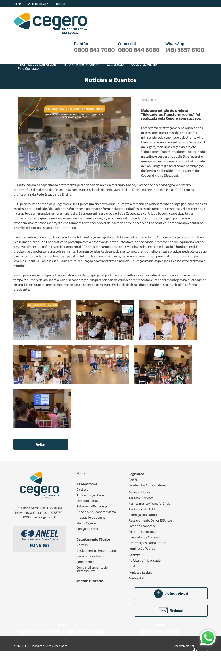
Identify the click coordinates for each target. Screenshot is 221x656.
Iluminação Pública (142, 548)
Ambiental (136, 578)
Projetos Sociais (140, 572)
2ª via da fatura (89, 68)
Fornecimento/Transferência (149, 503)
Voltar (40, 444)
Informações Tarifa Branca (148, 543)
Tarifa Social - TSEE (142, 509)
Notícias (61, 3)
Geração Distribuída (90, 556)
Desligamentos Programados (96, 550)
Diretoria (82, 489)
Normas (82, 545)
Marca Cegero (86, 523)
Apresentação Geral (90, 495)
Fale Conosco (28, 68)
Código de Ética (87, 529)
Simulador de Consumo (145, 537)
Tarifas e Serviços (141, 498)
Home (17, 3)
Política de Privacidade (145, 560)
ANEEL (133, 479)
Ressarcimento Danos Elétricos (150, 520)
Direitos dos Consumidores (147, 485)
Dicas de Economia (142, 526)
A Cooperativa (38, 3)
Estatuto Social (87, 501)
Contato (134, 555)
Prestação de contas (91, 517)
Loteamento (85, 562)
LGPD (132, 566)
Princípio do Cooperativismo (96, 512)
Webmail (171, 610)
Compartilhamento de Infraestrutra (92, 569)
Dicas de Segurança (142, 531)
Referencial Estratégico (92, 506)
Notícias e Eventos (89, 581)
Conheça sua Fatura (143, 515)
